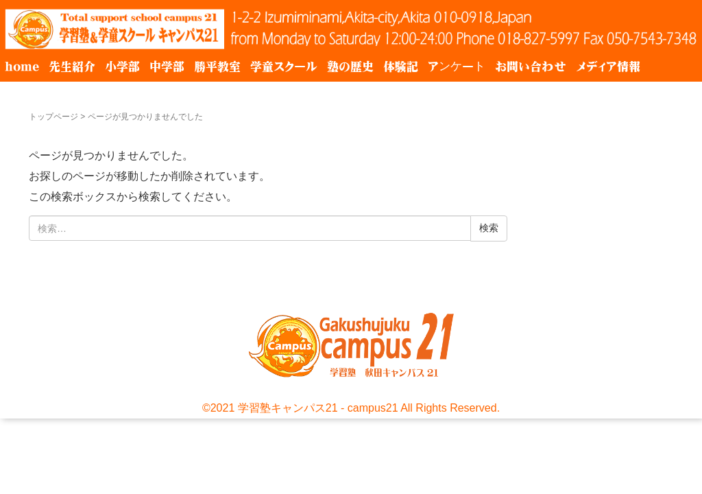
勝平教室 (217, 66)
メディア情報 (608, 66)
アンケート (456, 66)
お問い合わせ (530, 66)
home (22, 66)
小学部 (122, 66)
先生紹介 (72, 66)
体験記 (400, 66)
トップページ (53, 116)
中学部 (166, 66)
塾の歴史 (350, 66)
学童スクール (283, 66)
